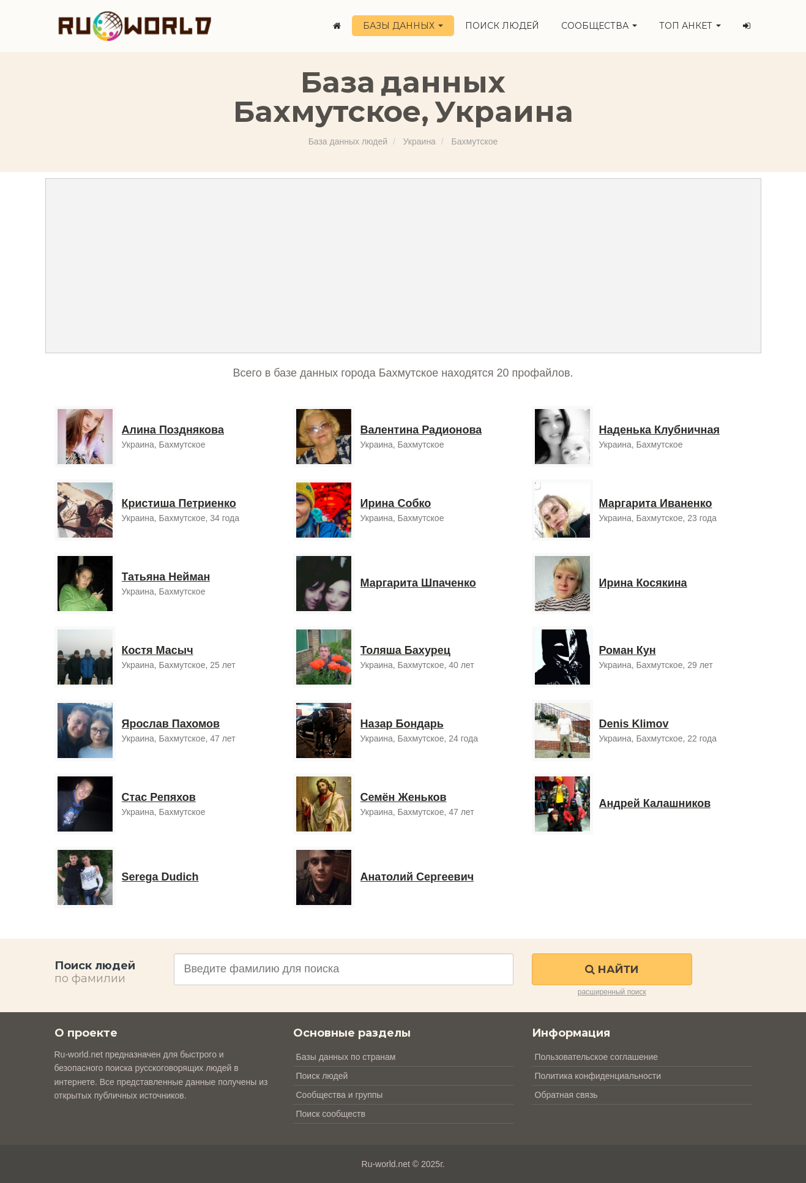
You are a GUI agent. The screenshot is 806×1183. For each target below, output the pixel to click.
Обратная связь (566, 1095)
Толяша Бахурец (405, 650)
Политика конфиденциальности (598, 1076)
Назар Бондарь (402, 724)
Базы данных (403, 25)
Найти (611, 969)
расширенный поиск (612, 992)
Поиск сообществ (330, 1114)
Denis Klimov (634, 724)
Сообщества (599, 25)
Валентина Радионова (421, 430)
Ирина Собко (395, 503)
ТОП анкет (690, 25)
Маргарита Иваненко (655, 503)
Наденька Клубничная (659, 430)
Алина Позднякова (173, 430)
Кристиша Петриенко (179, 503)
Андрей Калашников (655, 803)
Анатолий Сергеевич (417, 877)
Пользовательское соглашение (597, 1057)
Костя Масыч (157, 650)
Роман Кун (627, 650)
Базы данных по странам (346, 1057)
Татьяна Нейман (166, 577)
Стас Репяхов (159, 797)
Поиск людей (502, 25)
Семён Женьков (403, 797)
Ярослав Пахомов (171, 724)
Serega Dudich (160, 877)
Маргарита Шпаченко (418, 583)
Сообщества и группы (339, 1095)
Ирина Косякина (643, 583)
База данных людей (347, 141)
